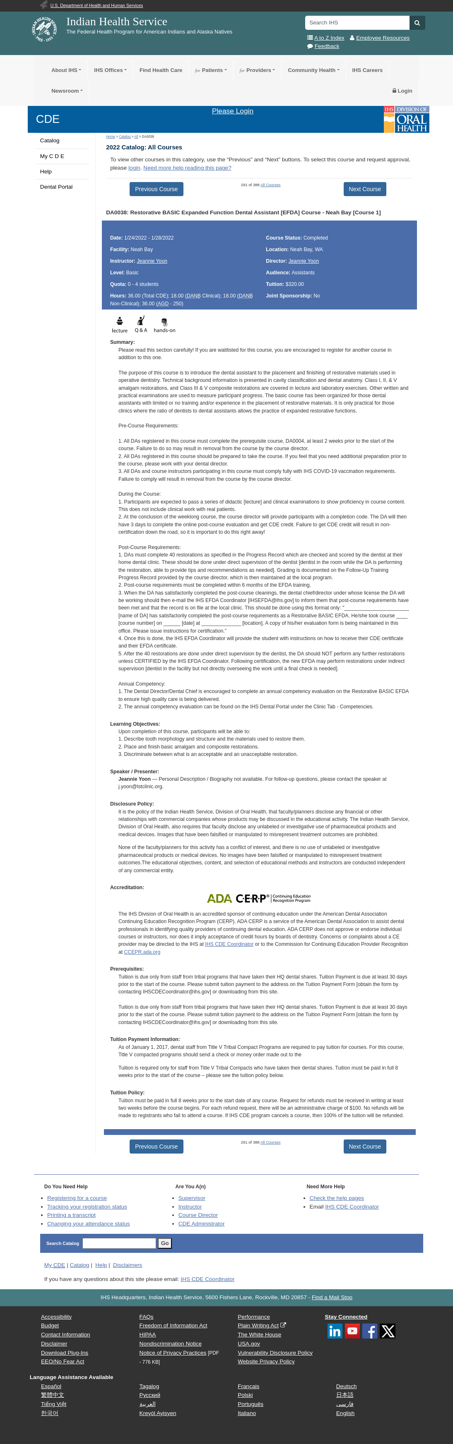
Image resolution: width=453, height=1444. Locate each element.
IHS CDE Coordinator (229, 944)
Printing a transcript (71, 1215)
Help (46, 171)
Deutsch (346, 1386)
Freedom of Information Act (173, 1325)
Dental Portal (56, 187)
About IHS (64, 70)
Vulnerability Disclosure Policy (275, 1353)
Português (250, 1404)
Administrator (201, 1224)
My (54, 1265)
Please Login (232, 111)
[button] (417, 22)
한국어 (49, 1413)
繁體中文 (52, 1395)
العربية (148, 1404)
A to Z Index (329, 38)
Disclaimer (54, 1344)
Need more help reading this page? (187, 168)
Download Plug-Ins (64, 1353)
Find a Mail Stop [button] (332, 1297)
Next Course (365, 189)
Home (110, 137)
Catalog (50, 140)
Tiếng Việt (53, 1404)
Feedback (327, 46)
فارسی (345, 1404)
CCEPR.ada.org (142, 952)
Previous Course (156, 189)
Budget (50, 1325)
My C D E (52, 156)
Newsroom (65, 91)
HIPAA (148, 1334)
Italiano (247, 1413)
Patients (209, 70)
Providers (255, 70)
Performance (254, 1317)
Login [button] (402, 91)
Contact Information (65, 1334)
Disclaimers (127, 1265)
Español (51, 1386)
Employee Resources (383, 38)
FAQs (147, 1317)
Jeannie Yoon (152, 261)
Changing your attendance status (88, 1224)
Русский (150, 1395)
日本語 (345, 1395)
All (136, 137)
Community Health (311, 70)
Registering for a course (77, 1198)
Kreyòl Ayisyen (158, 1413)
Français (248, 1386)
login (134, 168)
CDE (48, 119)
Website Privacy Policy (266, 1361)
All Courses (270, 184)
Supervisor (191, 1198)
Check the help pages (337, 1198)
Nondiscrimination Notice (171, 1344)
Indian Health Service (116, 21)
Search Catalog (62, 1243)
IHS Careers (367, 70)
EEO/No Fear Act (62, 1361)
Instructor (190, 1207)
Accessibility (56, 1317)
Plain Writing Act (258, 1325)
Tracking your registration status (87, 1207)
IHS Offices (108, 70)
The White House (259, 1334)
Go (165, 1243)
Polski (245, 1395)
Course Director (198, 1215)
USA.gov (249, 1344)
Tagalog (149, 1386)
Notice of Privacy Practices (173, 1353)
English (345, 1413)
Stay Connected (346, 1317)
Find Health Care (161, 70)
